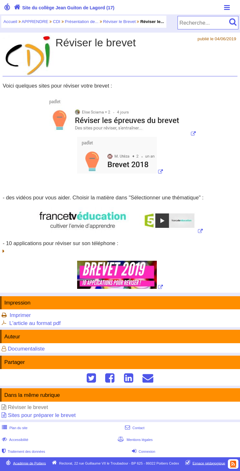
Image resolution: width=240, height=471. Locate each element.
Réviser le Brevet (119, 21)
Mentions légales (134, 440)
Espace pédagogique (209, 463)
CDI (56, 21)
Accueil (10, 21)
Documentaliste (26, 349)
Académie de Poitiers (29, 463)
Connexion (143, 451)
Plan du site (14, 428)
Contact (134, 428)
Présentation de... (81, 21)
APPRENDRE (35, 21)
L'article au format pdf (35, 323)
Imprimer (20, 315)
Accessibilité (14, 440)
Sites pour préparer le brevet (42, 415)
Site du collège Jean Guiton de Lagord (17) (63, 7)
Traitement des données (23, 451)
